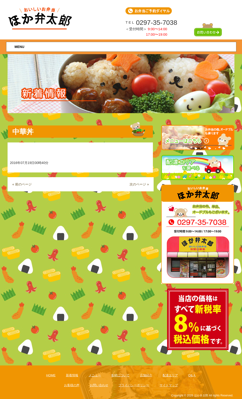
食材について (120, 375)
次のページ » (139, 184)
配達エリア (170, 375)
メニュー (95, 375)
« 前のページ (22, 184)
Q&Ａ (192, 375)
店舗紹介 (146, 375)
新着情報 (72, 375)
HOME (51, 375)
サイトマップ (169, 385)
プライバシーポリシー (133, 385)
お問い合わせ (99, 385)
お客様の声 (71, 385)
